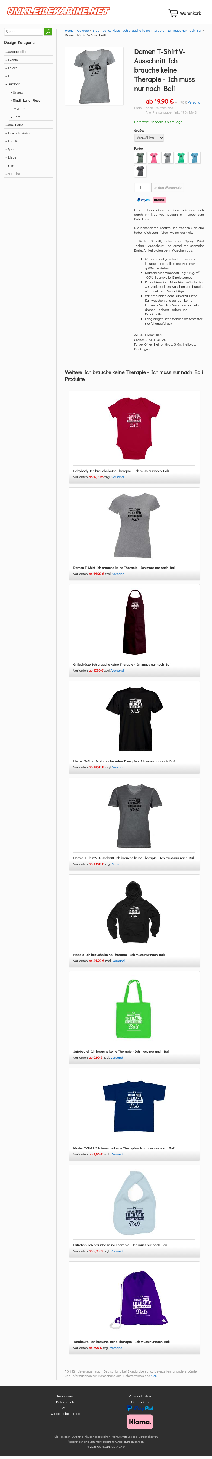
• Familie (12, 144)
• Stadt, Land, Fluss (25, 103)
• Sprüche (12, 176)
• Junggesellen (16, 54)
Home (69, 33)
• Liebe (10, 160)
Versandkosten (140, 1399)
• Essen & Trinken (18, 136)
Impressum (65, 1399)
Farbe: (139, 151)
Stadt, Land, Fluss (106, 33)
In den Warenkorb (168, 190)
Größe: (139, 133)
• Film (9, 168)
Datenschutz (65, 1405)
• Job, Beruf (14, 127)
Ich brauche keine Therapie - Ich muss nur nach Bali (162, 33)
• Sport (10, 152)
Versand (194, 105)
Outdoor (83, 33)
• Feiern (11, 71)
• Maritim (18, 111)
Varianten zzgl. (92, 480)
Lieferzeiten (140, 1405)
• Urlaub (17, 95)
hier (153, 1379)
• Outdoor (12, 87)
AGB (65, 1411)
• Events (11, 62)
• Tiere (16, 119)
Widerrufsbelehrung (65, 1416)
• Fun (9, 79)
